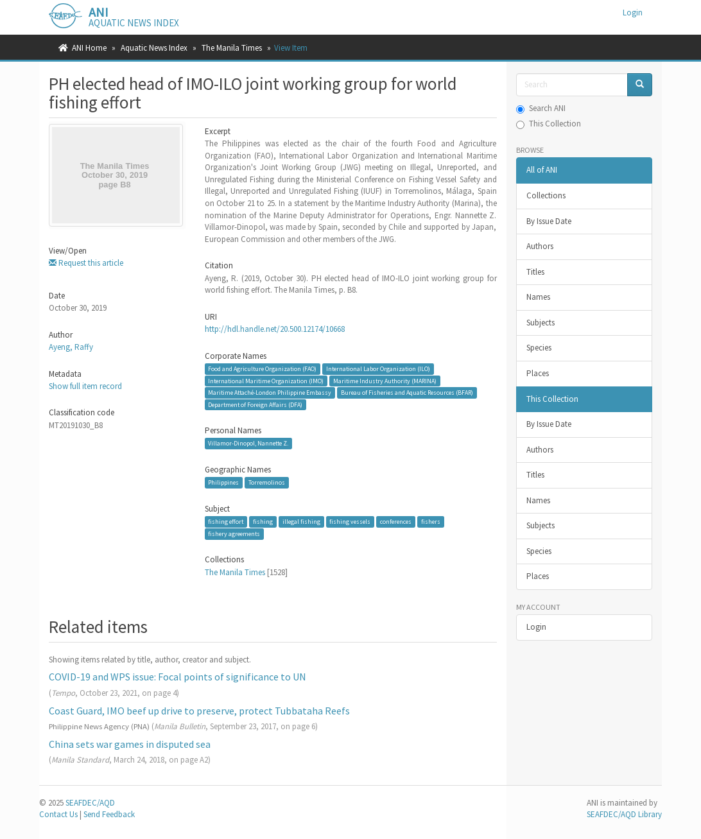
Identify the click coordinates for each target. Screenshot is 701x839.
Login (536, 626)
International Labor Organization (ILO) (378, 369)
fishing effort (225, 521)
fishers (430, 521)
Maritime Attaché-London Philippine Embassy (269, 392)
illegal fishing (301, 521)
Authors (539, 246)
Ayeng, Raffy (71, 347)
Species (538, 347)
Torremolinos (266, 482)
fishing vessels (349, 521)
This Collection (548, 123)
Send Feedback (109, 814)
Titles (535, 271)
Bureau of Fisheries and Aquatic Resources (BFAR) (407, 392)
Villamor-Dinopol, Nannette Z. (248, 443)
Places (537, 373)
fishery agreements (234, 534)
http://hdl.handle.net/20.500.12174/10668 (275, 329)
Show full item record (85, 386)
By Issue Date (548, 221)
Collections (546, 195)
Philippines (223, 482)
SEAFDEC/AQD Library (624, 814)
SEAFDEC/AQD (90, 802)
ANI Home (89, 47)
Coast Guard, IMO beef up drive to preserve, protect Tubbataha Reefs (199, 710)
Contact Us (58, 814)
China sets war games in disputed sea (130, 744)
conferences (395, 521)
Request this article (86, 262)
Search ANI (541, 108)
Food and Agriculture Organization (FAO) (262, 369)
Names (538, 296)
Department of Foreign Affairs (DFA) (255, 405)
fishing (263, 521)
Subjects (540, 322)
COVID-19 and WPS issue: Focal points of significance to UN (177, 676)
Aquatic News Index (154, 47)
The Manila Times (232, 47)
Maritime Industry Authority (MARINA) (385, 380)
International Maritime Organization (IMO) (266, 380)
